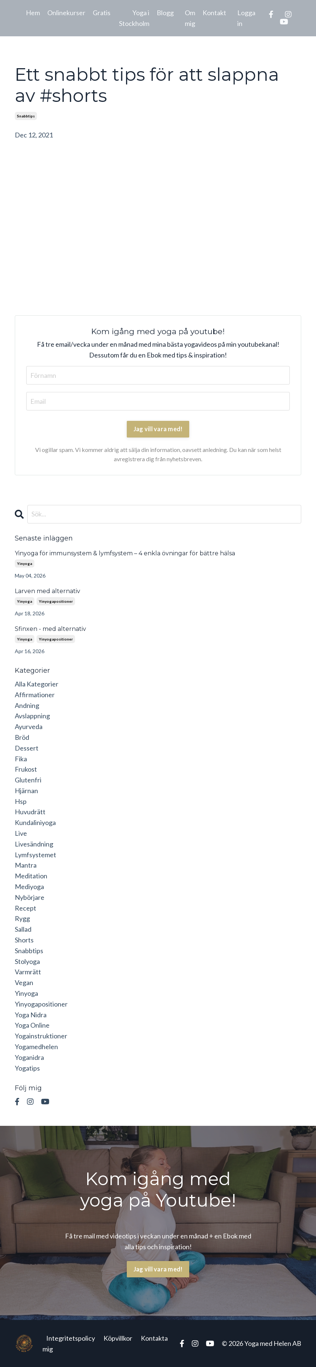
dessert (26, 748)
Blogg (165, 13)
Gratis (102, 13)
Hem (33, 13)
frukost (26, 769)
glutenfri (28, 780)
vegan (24, 982)
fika (21, 759)
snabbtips (26, 116)
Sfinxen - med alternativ (50, 628)
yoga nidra (31, 1015)
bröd (22, 737)
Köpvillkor (117, 1338)
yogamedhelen (36, 1046)
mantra (26, 865)
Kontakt (214, 13)
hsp (21, 801)
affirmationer (35, 695)
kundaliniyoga (35, 822)
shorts (24, 940)
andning (27, 705)
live (21, 833)
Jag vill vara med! (158, 428)
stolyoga (27, 961)
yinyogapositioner (56, 601)
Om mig (190, 18)
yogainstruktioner (41, 1036)
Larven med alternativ (47, 591)
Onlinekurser (66, 13)
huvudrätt (30, 812)
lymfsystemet (35, 855)
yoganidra (29, 1057)
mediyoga (29, 886)
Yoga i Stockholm (134, 18)
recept (25, 908)
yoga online (32, 1025)
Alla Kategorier (36, 684)
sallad (23, 929)
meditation (31, 876)
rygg (22, 918)
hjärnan (26, 790)
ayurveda (29, 726)
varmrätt (28, 972)
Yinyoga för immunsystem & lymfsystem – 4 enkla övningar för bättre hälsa (125, 553)
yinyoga (24, 563)
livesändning (34, 844)
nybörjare (29, 897)
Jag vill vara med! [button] (158, 1269)
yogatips (27, 1068)
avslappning (32, 716)
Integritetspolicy (70, 1338)
